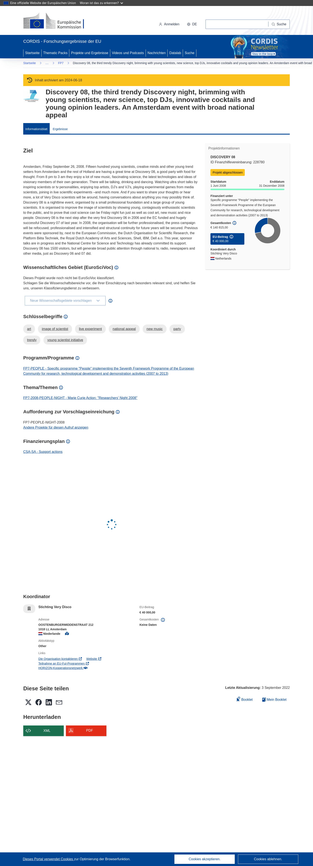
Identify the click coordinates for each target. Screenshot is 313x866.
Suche (189, 53)
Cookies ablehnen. (268, 859)
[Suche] (279, 24)
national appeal (124, 329)
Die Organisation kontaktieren (60, 659)
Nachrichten (157, 53)
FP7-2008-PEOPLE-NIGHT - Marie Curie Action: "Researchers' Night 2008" (80, 398)
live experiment (90, 329)
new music (154, 329)
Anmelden (169, 24)
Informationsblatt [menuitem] (36, 129)
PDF (89, 730)
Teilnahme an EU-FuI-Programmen (63, 663)
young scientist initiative (65, 340)
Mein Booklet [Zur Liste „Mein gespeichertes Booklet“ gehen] (274, 700)
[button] (192, 24)
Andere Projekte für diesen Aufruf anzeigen (55, 427)
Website (94, 659)
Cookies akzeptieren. (204, 859)
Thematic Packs (55, 53)
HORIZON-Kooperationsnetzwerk (62, 668)
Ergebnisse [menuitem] (60, 129)
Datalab (175, 53)
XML (47, 730)
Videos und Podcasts (128, 53)
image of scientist (55, 329)
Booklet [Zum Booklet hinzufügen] (245, 699)
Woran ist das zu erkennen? (101, 3)
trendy (31, 340)
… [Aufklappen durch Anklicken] (47, 63)
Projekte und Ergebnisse (89, 53)
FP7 (61, 63)
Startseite (32, 53)
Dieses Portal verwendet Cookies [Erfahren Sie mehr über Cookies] (48, 859)
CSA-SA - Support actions (42, 452)
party (177, 329)
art (29, 329)
